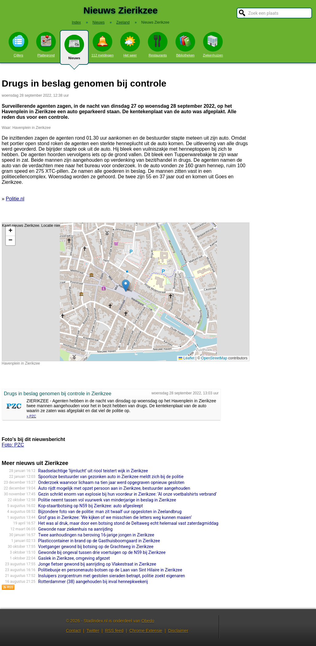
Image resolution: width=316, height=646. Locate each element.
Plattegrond (46, 44)
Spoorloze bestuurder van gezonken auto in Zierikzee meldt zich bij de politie (110, 476)
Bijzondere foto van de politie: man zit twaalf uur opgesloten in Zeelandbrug (110, 511)
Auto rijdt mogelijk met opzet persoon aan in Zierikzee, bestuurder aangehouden (114, 488)
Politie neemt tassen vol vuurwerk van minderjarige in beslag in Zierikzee (107, 499)
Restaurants (158, 44)
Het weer (130, 44)
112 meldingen (102, 44)
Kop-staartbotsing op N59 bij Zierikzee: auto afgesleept (90, 505)
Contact (73, 630)
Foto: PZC (13, 444)
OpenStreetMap (214, 358)
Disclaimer (178, 630)
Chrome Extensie (145, 630)
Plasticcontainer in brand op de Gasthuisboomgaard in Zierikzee (99, 540)
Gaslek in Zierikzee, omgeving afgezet (74, 558)
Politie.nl (15, 198)
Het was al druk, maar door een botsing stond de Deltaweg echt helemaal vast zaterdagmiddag (128, 523)
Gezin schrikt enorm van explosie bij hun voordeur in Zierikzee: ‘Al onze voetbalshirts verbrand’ (127, 494)
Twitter (93, 630)
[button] (125, 285)
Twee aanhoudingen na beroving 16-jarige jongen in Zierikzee (96, 534)
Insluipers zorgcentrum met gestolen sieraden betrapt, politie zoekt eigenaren (111, 575)
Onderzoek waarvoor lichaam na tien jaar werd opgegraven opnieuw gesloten (111, 482)
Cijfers (18, 44)
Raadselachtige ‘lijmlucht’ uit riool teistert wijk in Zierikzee (93, 470)
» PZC (31, 416)
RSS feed (114, 630)
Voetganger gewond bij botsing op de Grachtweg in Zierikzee (95, 546)
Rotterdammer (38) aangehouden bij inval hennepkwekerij (93, 581)
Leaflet (186, 358)
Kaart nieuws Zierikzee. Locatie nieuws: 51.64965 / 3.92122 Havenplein (125, 291)
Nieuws (74, 50)
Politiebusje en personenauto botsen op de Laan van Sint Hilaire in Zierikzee (110, 569)
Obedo (147, 620)
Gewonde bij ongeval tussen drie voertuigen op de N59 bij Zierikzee (101, 552)
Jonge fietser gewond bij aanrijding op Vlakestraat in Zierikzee (97, 564)
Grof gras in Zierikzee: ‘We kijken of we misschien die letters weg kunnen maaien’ (115, 517)
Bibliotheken (185, 44)
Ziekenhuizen (213, 44)
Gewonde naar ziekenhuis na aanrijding (75, 529)
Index (76, 22)
